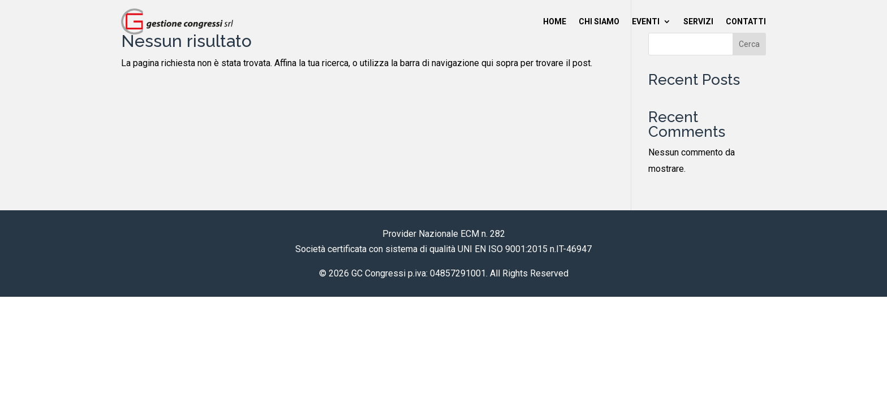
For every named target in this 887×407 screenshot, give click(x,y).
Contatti (746, 21)
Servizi (698, 21)
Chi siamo (599, 21)
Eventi (646, 21)
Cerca (749, 44)
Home (554, 21)
